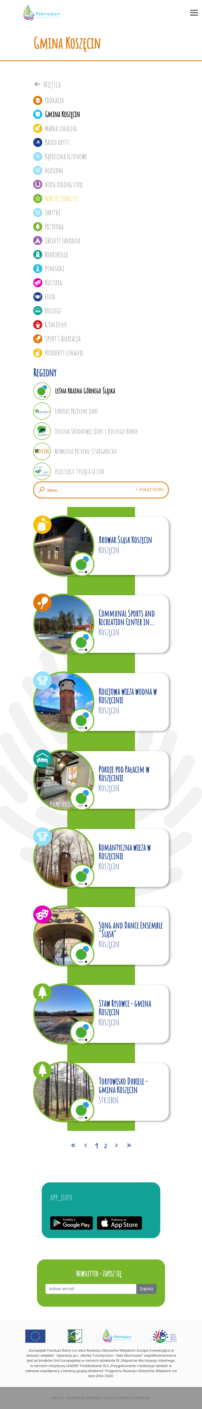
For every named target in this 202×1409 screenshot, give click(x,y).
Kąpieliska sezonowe (60, 156)
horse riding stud (58, 184)
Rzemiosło (50, 324)
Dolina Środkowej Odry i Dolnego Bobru (85, 431)
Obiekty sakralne (57, 240)
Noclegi (47, 310)
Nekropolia (50, 254)
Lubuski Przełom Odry (65, 411)
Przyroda (48, 226)
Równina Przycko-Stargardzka (75, 451)
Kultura (47, 282)
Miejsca (47, 84)
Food (44, 296)
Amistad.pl (94, 1398)
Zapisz (146, 1289)
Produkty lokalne (58, 352)
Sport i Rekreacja (57, 338)
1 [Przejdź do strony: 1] (96, 1145)
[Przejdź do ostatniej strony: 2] (129, 1145)
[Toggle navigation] (194, 12)
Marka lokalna (55, 128)
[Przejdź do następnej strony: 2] (116, 1145)
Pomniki (48, 268)
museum (48, 170)
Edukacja (48, 100)
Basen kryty (51, 142)
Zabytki (46, 212)
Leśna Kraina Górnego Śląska (74, 391)
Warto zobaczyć (55, 198)
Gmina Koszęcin (56, 114)
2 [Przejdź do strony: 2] (105, 1145)
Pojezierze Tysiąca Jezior (68, 471)
